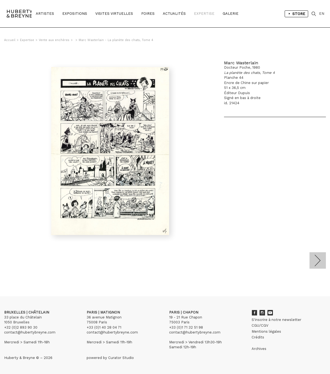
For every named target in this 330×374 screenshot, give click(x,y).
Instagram (262, 312)
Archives (259, 349)
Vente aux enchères (54, 40)
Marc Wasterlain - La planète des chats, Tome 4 (116, 40)
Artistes (45, 13)
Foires (148, 13)
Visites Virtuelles (114, 13)
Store (296, 13)
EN (321, 13)
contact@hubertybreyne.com (29, 332)
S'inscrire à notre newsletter (276, 320)
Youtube (270, 312)
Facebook (254, 312)
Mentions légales (266, 331)
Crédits (258, 337)
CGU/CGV (260, 325)
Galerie (230, 13)
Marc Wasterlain (241, 62)
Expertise (204, 13)
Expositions (74, 13)
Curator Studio (121, 358)
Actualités (174, 13)
